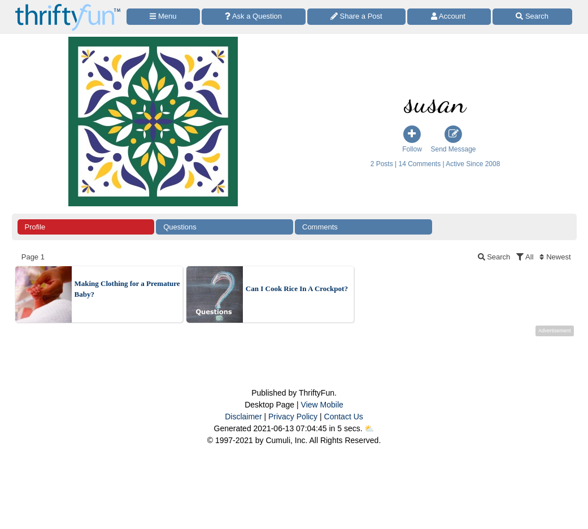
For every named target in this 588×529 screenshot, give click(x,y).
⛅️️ (369, 428)
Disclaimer (243, 416)
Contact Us (343, 416)
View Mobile (322, 404)
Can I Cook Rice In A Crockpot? (297, 288)
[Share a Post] (356, 16)
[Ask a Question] (254, 16)
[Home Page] (68, 6)
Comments (320, 227)
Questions (180, 227)
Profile (35, 227)
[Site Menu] (163, 16)
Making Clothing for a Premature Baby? (127, 289)
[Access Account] (449, 16)
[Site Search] (532, 16)
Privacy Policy (292, 416)
